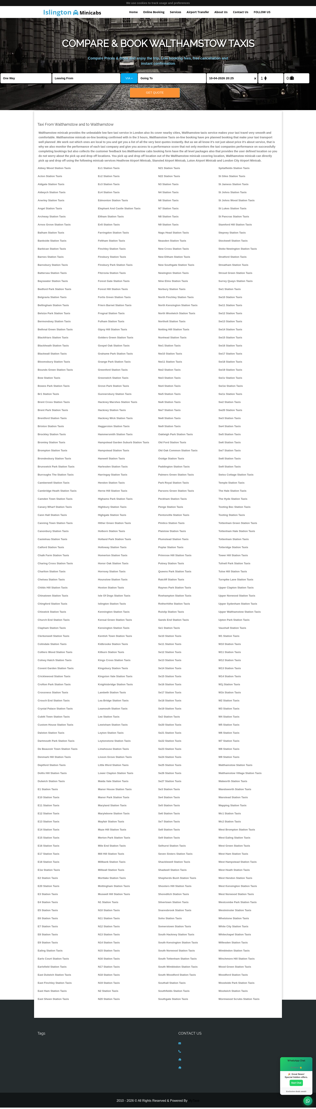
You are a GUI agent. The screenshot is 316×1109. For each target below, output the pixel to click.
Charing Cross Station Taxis (55, 564)
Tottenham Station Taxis (233, 540)
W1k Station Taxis (229, 693)
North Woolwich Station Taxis (176, 314)
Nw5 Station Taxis (169, 395)
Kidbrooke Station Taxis (113, 645)
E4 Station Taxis (48, 903)
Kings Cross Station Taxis (114, 661)
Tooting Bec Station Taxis (234, 508)
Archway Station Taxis (52, 217)
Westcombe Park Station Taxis (237, 903)
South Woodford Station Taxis (177, 976)
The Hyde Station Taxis (232, 500)
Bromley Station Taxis (51, 443)
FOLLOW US (262, 12)
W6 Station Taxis (228, 734)
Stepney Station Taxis (232, 234)
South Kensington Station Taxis (178, 943)
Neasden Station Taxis (172, 242)
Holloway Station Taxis (112, 548)
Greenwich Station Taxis (113, 379)
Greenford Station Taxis (113, 371)
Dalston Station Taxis (51, 734)
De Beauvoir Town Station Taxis (58, 750)
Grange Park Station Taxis (114, 363)
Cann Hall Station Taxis (52, 516)
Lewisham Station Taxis (113, 726)
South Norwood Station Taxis (176, 952)
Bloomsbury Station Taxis (54, 363)
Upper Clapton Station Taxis (236, 588)
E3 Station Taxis (48, 895)
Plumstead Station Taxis (173, 540)
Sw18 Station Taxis (230, 363)
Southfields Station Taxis (174, 992)
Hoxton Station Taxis (111, 588)
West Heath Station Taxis (234, 871)
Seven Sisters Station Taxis (175, 855)
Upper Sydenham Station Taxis (237, 605)
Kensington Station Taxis (113, 629)
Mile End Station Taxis (112, 847)
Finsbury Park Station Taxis (115, 266)
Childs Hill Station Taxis (53, 588)
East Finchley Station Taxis (55, 984)
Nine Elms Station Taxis (173, 282)
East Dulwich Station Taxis (54, 976)
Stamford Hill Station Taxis (235, 225)
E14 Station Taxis (48, 831)
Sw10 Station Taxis (230, 298)
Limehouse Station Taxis (113, 750)
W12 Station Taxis (229, 661)
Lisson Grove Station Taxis (115, 758)
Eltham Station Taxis (111, 217)
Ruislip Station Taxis (171, 613)
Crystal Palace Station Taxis (55, 710)
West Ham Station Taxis (233, 855)
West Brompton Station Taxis (236, 831)
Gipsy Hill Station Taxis (112, 330)
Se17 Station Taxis (169, 693)
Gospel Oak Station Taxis (114, 346)
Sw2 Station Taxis (229, 403)
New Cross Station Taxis (173, 250)
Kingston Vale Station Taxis (115, 677)
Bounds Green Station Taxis (55, 371)
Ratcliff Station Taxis (171, 580)
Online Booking (153, 12)
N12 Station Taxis (109, 927)
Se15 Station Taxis (169, 677)
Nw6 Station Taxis (169, 403)
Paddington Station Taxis (174, 467)
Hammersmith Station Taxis (115, 435)
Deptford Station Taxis (52, 766)
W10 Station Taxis (229, 645)
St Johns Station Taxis (232, 193)
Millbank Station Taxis (112, 863)
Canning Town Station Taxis (55, 524)
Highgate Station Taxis (112, 516)
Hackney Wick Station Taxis (115, 419)
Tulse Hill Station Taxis (232, 572)
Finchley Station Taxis (112, 250)
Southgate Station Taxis (173, 1000)
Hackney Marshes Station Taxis (117, 403)
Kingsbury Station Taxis (113, 669)
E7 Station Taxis (48, 927)
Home (133, 12)
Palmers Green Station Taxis (176, 476)
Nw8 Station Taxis (169, 419)
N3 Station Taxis (168, 185)
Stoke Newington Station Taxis (237, 250)
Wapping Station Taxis (232, 806)
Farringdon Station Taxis (113, 234)
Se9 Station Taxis (169, 839)
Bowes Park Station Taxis (54, 387)
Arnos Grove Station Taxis (54, 225)
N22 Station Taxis (169, 177)
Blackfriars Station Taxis (53, 338)
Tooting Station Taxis (231, 516)
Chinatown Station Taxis (53, 597)
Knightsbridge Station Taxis (115, 685)
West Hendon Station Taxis (235, 879)
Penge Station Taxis (170, 508)
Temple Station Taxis (231, 484)
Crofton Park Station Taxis (54, 685)
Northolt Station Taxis (171, 322)
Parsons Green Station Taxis (176, 492)
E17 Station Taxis (48, 855)
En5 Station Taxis (109, 225)
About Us (221, 12)
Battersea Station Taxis (52, 274)
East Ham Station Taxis (52, 992)
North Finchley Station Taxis (176, 298)
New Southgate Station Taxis (176, 266)
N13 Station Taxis (109, 935)
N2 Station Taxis (108, 992)
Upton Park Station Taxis (233, 621)
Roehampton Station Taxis (174, 597)
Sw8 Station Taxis (229, 459)
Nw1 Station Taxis (169, 346)
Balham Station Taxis (51, 234)
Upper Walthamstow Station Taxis (239, 613)
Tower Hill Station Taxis (233, 556)
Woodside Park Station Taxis (236, 984)
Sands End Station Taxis (173, 621)
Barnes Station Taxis (51, 258)
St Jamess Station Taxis (233, 185)
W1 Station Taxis (228, 637)
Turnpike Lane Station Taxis (235, 580)
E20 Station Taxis (48, 887)
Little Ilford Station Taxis (113, 766)
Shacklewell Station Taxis (174, 863)
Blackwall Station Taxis (52, 355)
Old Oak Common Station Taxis (178, 451)
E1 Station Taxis (48, 790)
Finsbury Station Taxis (112, 258)
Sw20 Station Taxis (230, 411)
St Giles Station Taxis (231, 177)
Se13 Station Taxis (169, 661)
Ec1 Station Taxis (109, 169)
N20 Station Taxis (109, 1000)
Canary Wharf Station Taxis (55, 508)
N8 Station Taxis (168, 217)
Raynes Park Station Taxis (174, 588)
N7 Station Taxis (168, 209)
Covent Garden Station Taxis (56, 669)
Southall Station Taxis (172, 984)
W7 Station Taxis (228, 742)
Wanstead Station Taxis (233, 798)
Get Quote (155, 92)
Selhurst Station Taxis (172, 847)
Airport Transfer (198, 12)
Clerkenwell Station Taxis (53, 637)
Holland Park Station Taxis (114, 540)
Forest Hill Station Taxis (113, 290)
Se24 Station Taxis (169, 758)
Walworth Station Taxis (232, 782)
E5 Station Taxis (48, 911)
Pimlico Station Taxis (171, 524)
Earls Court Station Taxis (53, 960)
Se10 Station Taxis (169, 637)
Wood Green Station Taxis (234, 968)
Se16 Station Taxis (169, 685)
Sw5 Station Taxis (229, 435)
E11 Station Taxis (48, 806)
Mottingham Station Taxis (114, 887)
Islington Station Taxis (112, 605)
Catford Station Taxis (51, 548)
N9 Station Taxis (168, 225)
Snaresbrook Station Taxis (174, 911)
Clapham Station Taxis (52, 629)
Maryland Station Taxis (112, 806)
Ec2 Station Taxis (109, 177)
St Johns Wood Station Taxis (236, 201)
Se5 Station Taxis (169, 806)
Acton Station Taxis (50, 177)
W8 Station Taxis (228, 750)
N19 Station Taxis (109, 984)
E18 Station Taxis (48, 863)
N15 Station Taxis (109, 952)
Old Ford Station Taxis (172, 443)
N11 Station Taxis (109, 919)
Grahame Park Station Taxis (115, 355)
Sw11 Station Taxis (230, 306)
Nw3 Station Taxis (169, 379)
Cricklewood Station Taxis (54, 677)
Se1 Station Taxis (169, 629)
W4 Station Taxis (228, 718)
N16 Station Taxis (109, 960)
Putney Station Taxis (171, 564)
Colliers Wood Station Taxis (55, 653)
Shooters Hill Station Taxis (174, 887)
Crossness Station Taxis (53, 693)
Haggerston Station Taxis (114, 427)
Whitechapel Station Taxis (234, 935)
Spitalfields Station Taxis (233, 169)
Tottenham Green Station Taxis (237, 524)
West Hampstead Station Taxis (237, 863)
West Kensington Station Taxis (237, 887)
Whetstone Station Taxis (233, 919)
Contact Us (240, 12)
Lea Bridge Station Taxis (113, 701)
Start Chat (296, 1082)
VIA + (129, 78)
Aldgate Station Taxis (51, 185)
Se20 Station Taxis (169, 726)
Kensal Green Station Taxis (115, 621)
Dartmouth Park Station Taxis (56, 742)
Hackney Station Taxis (112, 411)
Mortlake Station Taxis (112, 879)
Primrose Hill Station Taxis (174, 556)
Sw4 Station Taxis (229, 427)
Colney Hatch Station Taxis (55, 661)
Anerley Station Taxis (51, 201)
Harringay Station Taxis (112, 476)
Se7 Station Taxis (169, 822)
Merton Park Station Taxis (114, 839)
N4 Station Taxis (168, 193)
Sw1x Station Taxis (230, 395)
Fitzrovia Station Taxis (112, 274)
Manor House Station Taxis (115, 790)
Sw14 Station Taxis (230, 330)
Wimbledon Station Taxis (234, 952)
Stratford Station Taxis (232, 258)
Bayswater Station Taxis (53, 282)
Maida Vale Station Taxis (113, 782)
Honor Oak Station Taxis (113, 564)
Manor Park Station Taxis (113, 798)
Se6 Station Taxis (169, 814)
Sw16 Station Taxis (230, 346)
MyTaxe (193, 1102)
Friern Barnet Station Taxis (115, 306)
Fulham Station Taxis (111, 322)
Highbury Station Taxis (112, 508)
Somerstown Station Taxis (174, 927)
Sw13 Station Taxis (230, 322)
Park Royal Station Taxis (173, 484)
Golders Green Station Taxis (115, 338)
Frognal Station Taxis (111, 314)
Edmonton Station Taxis (113, 201)
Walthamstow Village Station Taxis (240, 774)
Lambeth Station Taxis (112, 693)
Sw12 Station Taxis (230, 314)
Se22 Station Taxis (169, 742)
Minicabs (72, 12)
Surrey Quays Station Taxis (235, 282)
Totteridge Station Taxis (233, 548)
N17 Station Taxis (109, 968)
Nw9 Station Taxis (169, 427)
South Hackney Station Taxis (176, 935)
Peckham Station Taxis (172, 500)
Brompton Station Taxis (52, 451)
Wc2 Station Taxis (229, 822)
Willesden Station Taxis (233, 943)
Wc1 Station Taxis (229, 814)
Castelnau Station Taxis (52, 540)
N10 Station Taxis (109, 911)
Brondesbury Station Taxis (54, 459)
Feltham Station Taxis (111, 242)
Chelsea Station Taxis (51, 580)
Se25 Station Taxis (169, 766)
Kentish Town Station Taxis (115, 637)
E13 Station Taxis (48, 822)
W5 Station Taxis (228, 726)
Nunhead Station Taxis (172, 338)
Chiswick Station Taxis (52, 613)
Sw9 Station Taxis (229, 467)
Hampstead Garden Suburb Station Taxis (123, 443)
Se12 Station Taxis (169, 653)
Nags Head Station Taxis (173, 234)
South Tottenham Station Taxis (177, 960)
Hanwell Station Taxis (111, 459)
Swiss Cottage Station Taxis (236, 476)
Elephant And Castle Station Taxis (119, 209)
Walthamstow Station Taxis (235, 766)
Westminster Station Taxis (234, 911)
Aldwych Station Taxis (51, 193)
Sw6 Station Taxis (229, 443)
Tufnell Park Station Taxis (234, 564)
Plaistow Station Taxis (172, 532)
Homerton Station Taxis (112, 556)
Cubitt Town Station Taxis (54, 718)
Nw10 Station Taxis (170, 355)
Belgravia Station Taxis (52, 298)
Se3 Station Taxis (169, 790)
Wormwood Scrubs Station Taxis (238, 1000)
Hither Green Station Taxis (114, 524)
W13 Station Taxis (229, 669)
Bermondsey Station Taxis (54, 322)
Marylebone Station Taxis (114, 814)
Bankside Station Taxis (52, 242)
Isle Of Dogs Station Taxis (114, 597)
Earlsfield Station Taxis (52, 968)
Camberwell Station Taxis (54, 484)
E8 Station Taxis (48, 935)
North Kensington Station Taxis (178, 306)
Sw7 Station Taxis (229, 451)
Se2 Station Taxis (169, 718)
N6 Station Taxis (168, 201)
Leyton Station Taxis (111, 734)
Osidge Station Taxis (171, 459)
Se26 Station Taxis (169, 774)
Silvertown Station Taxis (173, 903)
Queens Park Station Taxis (174, 572)
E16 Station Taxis (48, 847)
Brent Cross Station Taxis (54, 403)
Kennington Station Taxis (114, 613)
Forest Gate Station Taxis (114, 282)
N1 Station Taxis (108, 903)
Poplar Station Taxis (170, 548)
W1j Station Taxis (229, 685)
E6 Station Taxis (48, 919)
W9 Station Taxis (228, 758)
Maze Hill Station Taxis (112, 831)
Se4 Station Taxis (169, 798)
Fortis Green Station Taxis (114, 298)
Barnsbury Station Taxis (53, 266)
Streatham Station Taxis (233, 266)
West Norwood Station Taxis (236, 895)
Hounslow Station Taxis (113, 580)
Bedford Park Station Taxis (54, 290)
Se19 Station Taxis (169, 710)
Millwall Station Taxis (111, 871)
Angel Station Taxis (50, 209)
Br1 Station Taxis (48, 395)
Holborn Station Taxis (111, 532)
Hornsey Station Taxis (112, 572)
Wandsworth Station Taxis (234, 790)
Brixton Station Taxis (51, 427)
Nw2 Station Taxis (169, 371)
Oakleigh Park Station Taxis (175, 435)
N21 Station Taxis (169, 169)
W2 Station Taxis (228, 701)
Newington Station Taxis (173, 274)
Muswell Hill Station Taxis (114, 895)
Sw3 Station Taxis (229, 419)
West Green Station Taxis (234, 847)
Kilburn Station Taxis (111, 653)
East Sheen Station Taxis (53, 1000)
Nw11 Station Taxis (170, 363)
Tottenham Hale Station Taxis (236, 532)
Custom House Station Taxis (55, 726)
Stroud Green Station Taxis (235, 274)
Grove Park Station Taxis (113, 387)
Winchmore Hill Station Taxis (236, 960)
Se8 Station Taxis (169, 831)
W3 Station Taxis (228, 710)
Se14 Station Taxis (169, 669)
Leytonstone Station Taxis (114, 742)
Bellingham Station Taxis (53, 306)
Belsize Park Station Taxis (54, 314)
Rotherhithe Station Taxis (174, 605)
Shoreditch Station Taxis (173, 895)
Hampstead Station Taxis (113, 451)
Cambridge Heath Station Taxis (57, 492)
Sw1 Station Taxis (229, 290)
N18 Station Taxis (109, 976)
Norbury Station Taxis (171, 290)
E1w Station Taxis (49, 871)
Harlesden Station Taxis (113, 467)
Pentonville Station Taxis (173, 516)
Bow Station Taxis (49, 379)
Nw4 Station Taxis (169, 387)
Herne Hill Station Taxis (112, 492)
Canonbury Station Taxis (53, 532)
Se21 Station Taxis (169, 734)
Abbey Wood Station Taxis (54, 169)
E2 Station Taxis (48, 879)
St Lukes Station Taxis (232, 209)
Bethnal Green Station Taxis (55, 330)
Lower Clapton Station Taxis (115, 774)
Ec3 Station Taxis (109, 185)
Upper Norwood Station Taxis (236, 597)
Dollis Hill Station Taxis (52, 774)
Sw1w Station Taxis (230, 387)
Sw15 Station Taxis (230, 338)
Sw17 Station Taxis (230, 355)
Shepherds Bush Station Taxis (177, 879)
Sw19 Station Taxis (230, 371)
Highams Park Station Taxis (115, 500)
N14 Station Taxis (109, 943)
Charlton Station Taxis (51, 572)
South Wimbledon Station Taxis (178, 968)
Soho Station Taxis (170, 919)
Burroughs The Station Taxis (56, 476)
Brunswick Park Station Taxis (56, 467)
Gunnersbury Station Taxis (115, 395)
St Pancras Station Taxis (233, 217)
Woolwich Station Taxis (233, 992)
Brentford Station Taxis (52, 419)
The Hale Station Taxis (232, 492)
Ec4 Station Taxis (109, 193)
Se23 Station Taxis (169, 750)
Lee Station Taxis (109, 718)
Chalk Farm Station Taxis (53, 556)
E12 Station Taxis (48, 814)
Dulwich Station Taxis (51, 782)
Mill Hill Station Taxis (111, 855)
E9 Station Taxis (48, 943)
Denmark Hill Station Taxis (54, 758)
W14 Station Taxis (229, 677)
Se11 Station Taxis (169, 645)
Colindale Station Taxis (52, 645)
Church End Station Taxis (54, 621)
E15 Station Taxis (48, 839)
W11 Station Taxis (229, 653)
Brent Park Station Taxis (53, 411)
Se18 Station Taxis (169, 701)
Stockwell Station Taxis (233, 242)
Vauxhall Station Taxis (232, 629)
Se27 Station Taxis (169, 782)
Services (175, 12)
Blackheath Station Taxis (53, 346)
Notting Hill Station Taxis (173, 330)
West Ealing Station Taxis (234, 839)
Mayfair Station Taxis (111, 822)
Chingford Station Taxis (52, 605)
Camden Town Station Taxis (55, 500)
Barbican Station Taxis (52, 250)
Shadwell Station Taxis (172, 871)
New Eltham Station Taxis (174, 258)
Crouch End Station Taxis (54, 701)
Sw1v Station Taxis (230, 379)
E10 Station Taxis (48, 798)
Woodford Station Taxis (233, 976)
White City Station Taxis (233, 927)
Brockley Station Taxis (52, 435)
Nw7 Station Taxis (169, 411)
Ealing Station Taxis (50, 952)
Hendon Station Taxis (111, 484)
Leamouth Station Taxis (113, 710)
